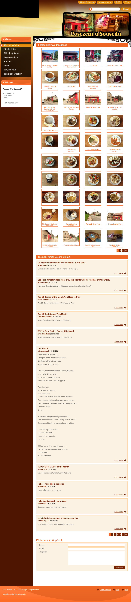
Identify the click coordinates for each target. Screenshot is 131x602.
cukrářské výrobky (13, 74)
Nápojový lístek (11, 53)
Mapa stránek (105, 590)
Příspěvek (43, 552)
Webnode (22, 594)
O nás (7, 65)
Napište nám (10, 70)
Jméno (41, 545)
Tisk (117, 590)
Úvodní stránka (11, 45)
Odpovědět (118, 273)
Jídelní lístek (10, 49)
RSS (126, 590)
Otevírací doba (11, 57)
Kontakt (7, 61)
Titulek (41, 548)
